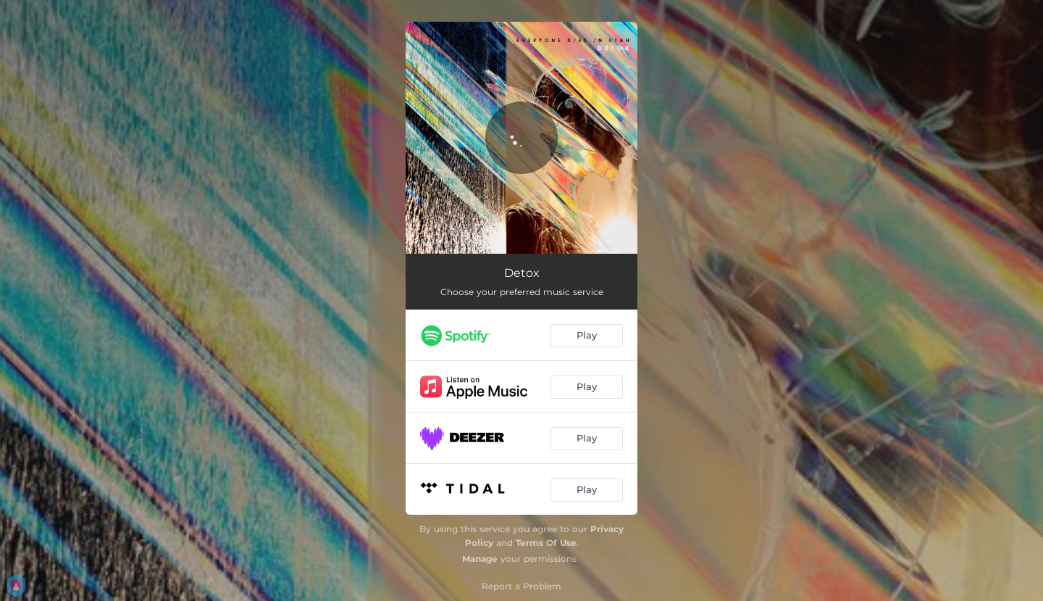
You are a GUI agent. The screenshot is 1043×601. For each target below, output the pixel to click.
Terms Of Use (546, 542)
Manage (480, 558)
